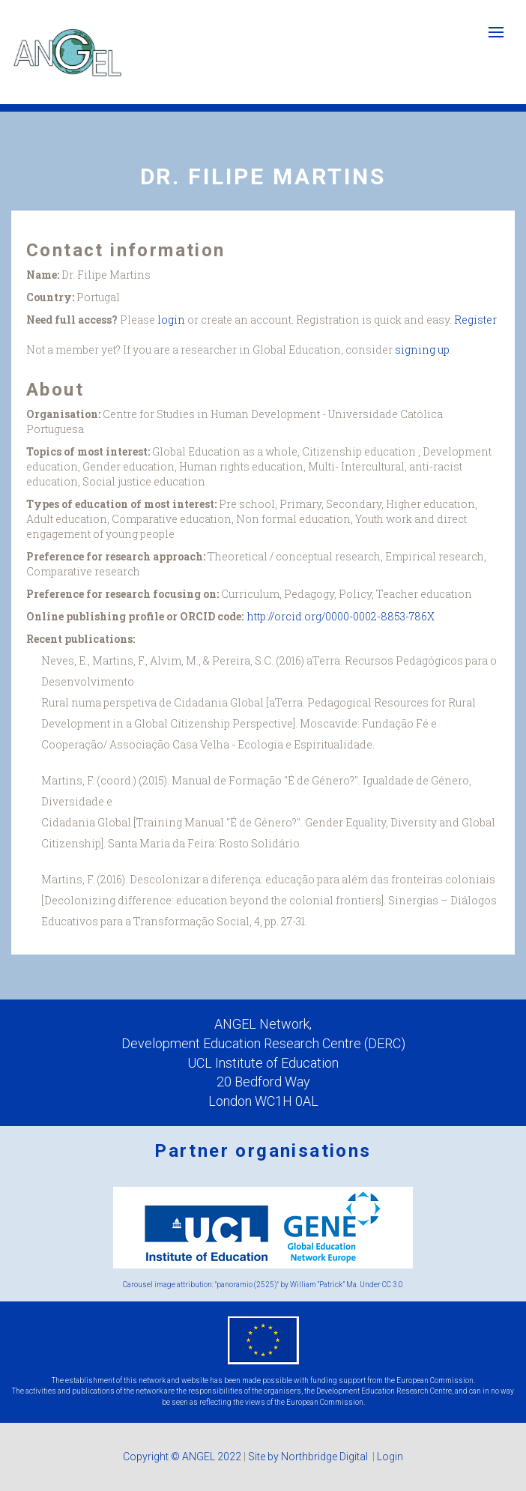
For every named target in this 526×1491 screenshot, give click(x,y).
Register (475, 319)
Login (390, 1457)
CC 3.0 (392, 1284)
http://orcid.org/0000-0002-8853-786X (341, 616)
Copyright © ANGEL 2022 (182, 1457)
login (171, 319)
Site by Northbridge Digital (309, 1457)
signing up (422, 349)
